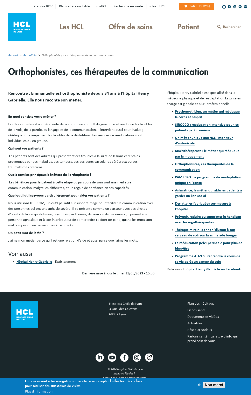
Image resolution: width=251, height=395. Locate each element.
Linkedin (99, 357)
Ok (198, 386)
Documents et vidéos (203, 317)
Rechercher (229, 27)
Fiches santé (196, 310)
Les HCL (71, 27)
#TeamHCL (157, 6)
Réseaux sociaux (199, 330)
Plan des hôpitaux (200, 303)
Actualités (29, 55)
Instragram (136, 357)
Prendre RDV (43, 6)
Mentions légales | (124, 373)
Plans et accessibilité (74, 6)
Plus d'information (39, 392)
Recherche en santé (128, 6)
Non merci (214, 386)
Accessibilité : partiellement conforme (124, 378)
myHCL (101, 6)
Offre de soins (131, 27)
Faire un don (200, 6)
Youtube (112, 357)
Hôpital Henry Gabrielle (34, 262)
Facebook (124, 357)
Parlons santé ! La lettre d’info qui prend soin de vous (212, 339)
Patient (188, 27)
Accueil (13, 55)
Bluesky (149, 357)
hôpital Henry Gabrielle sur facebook (212, 269)
